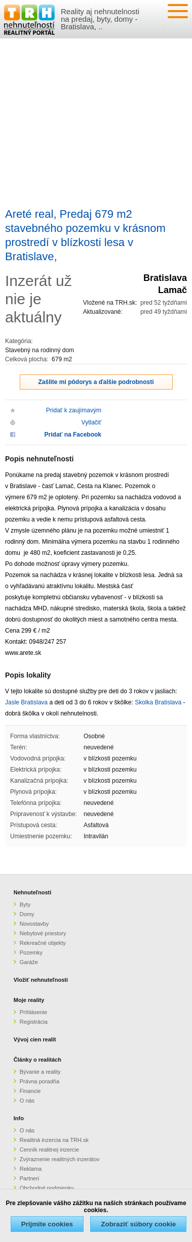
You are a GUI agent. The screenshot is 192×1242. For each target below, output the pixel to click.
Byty (25, 904)
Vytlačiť (91, 422)
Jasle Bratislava (26, 702)
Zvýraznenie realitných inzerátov (60, 1159)
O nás (27, 1100)
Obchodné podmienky (47, 1188)
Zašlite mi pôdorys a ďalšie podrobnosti (96, 382)
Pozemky (31, 952)
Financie (30, 1091)
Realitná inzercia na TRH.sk (54, 1140)
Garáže (29, 962)
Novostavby (34, 924)
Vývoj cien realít (35, 1039)
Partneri (30, 1178)
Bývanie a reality (40, 1072)
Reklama (31, 1169)
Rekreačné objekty (43, 943)
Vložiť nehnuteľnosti (41, 980)
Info (19, 1118)
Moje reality (29, 1000)
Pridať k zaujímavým (73, 410)
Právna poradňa (39, 1081)
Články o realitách (37, 1060)
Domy (27, 914)
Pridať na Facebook (73, 434)
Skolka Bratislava (158, 702)
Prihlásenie (33, 1012)
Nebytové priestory (43, 933)
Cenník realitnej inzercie (49, 1150)
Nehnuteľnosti (33, 892)
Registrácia (34, 1022)
